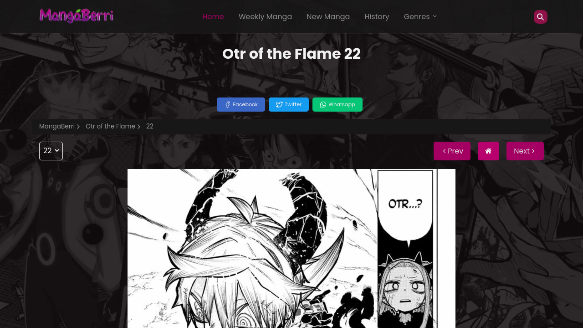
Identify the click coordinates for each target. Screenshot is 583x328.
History (376, 16)
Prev (452, 151)
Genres (421, 16)
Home (213, 16)
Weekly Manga (265, 16)
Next (525, 151)
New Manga (328, 16)
